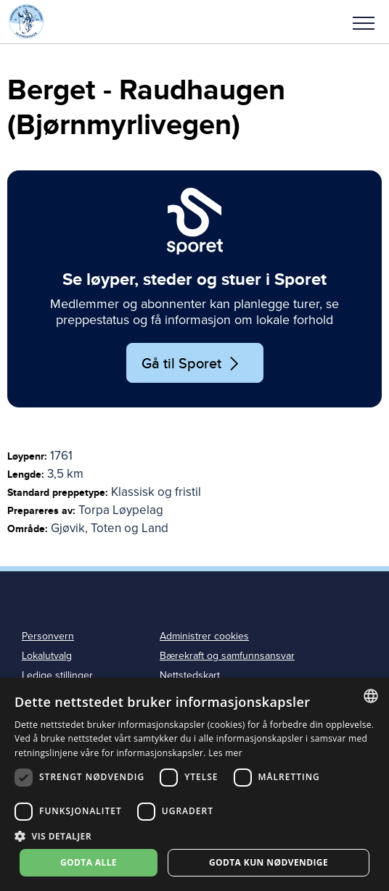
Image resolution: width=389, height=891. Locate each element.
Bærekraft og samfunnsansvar (227, 656)
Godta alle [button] (88, 862)
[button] (363, 22)
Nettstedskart (190, 675)
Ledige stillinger (57, 675)
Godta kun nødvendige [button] (268, 862)
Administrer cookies (204, 636)
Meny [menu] (363, 23)
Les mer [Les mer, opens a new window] (225, 753)
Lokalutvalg (47, 656)
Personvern (48, 636)
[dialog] (194, 784)
